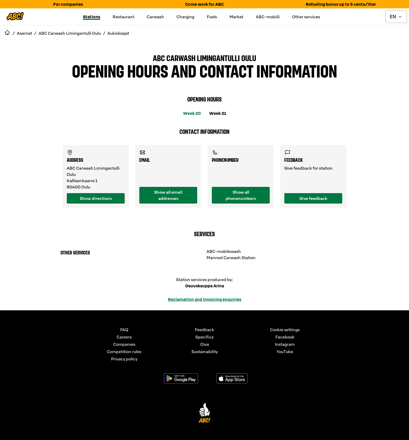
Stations (91, 16)
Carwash (155, 16)
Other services (306, 16)
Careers (124, 337)
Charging (185, 16)
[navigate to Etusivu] (7, 33)
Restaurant (123, 16)
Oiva (204, 344)
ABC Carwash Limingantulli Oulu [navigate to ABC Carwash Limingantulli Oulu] (70, 33)
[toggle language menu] (396, 16)
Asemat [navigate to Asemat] (24, 33)
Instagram (285, 344)
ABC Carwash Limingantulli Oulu (204, 58)
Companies (124, 344)
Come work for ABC (204, 4)
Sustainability (204, 351)
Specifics (204, 337)
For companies (68, 4)
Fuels (212, 16)
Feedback (204, 329)
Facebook (284, 337)
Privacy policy (124, 358)
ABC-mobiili (268, 16)
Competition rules (124, 351)
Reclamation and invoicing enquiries (204, 299)
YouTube (284, 351)
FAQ (124, 329)
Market (236, 16)
